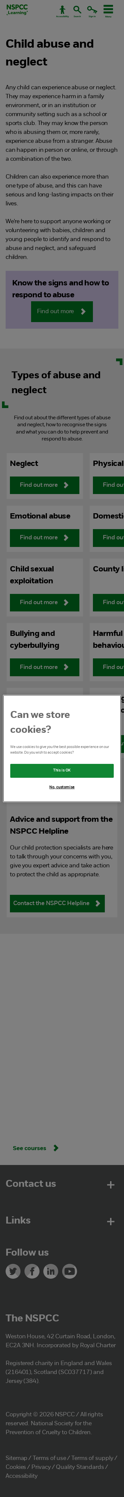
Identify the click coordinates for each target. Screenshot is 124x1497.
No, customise (61, 787)
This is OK (62, 770)
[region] (62, 749)
